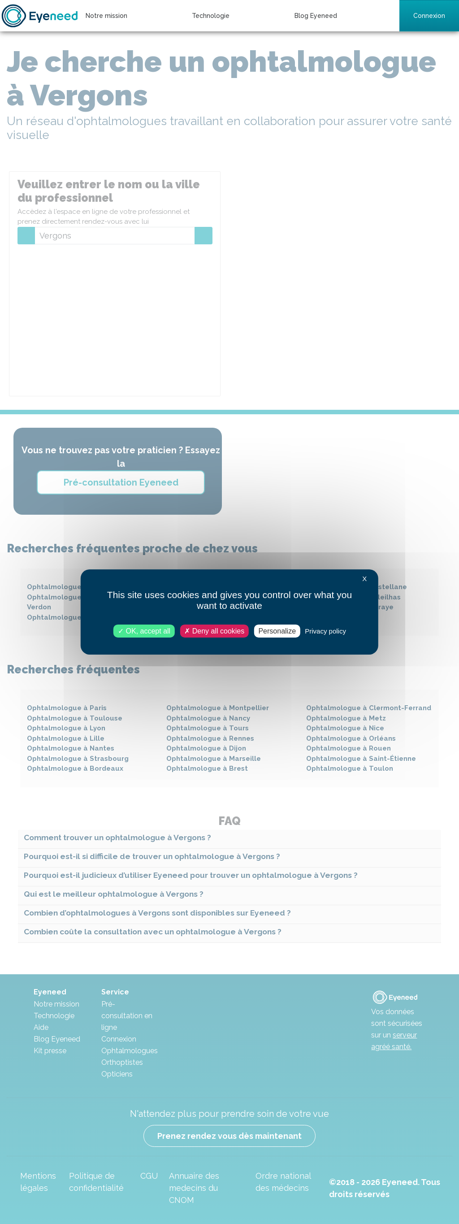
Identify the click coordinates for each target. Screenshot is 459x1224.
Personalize (277, 631)
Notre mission (106, 15)
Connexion (429, 15)
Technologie (211, 15)
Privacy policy (325, 631)
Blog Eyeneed (315, 15)
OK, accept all (144, 631)
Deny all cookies (214, 631)
